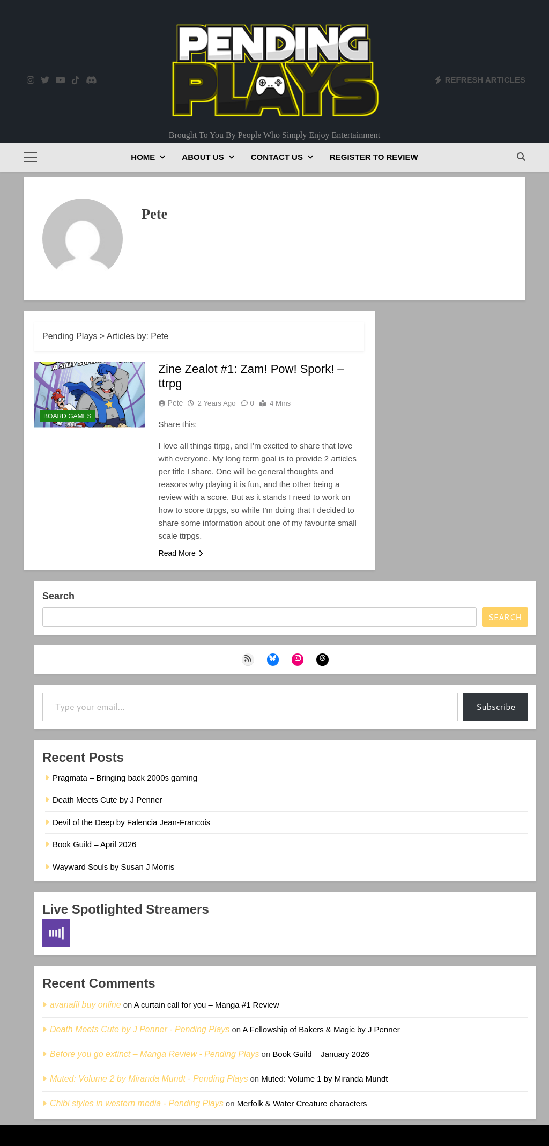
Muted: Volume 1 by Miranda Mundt (324, 1078)
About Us (203, 156)
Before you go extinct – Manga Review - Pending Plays (154, 1054)
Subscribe (495, 706)
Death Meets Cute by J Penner (107, 799)
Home (143, 156)
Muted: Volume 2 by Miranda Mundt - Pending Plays (149, 1078)
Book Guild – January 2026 (320, 1054)
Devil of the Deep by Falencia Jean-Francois (131, 822)
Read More (181, 553)
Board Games (67, 416)
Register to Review (374, 156)
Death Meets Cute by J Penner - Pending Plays (139, 1029)
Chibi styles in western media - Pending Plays (137, 1103)
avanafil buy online (85, 1004)
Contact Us (277, 156)
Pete (175, 403)
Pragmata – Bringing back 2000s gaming (125, 777)
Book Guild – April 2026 (94, 844)
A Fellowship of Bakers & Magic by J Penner (320, 1029)
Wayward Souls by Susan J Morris (113, 866)
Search (58, 596)
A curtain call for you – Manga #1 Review (206, 1004)
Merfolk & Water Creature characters (302, 1103)
